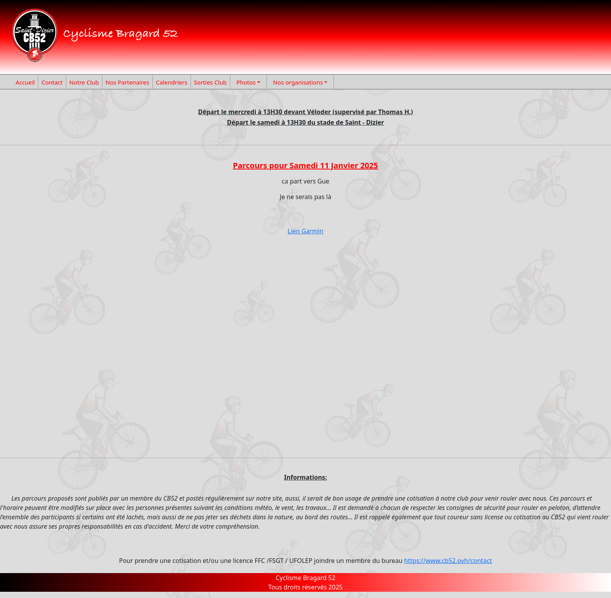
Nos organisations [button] (298, 82)
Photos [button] (246, 82)
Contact (51, 82)
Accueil (25, 82)
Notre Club (84, 82)
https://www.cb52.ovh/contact (448, 560)
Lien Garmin (305, 231)
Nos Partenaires (127, 82)
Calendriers (171, 82)
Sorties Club (210, 82)
